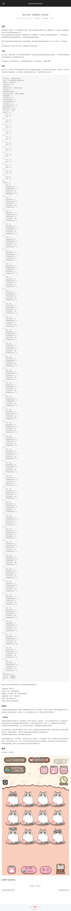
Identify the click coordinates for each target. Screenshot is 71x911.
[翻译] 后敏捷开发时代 (8, 889)
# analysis (32, 884)
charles (17, 61)
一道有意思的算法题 (63, 889)
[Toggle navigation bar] (3, 3)
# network (38, 884)
